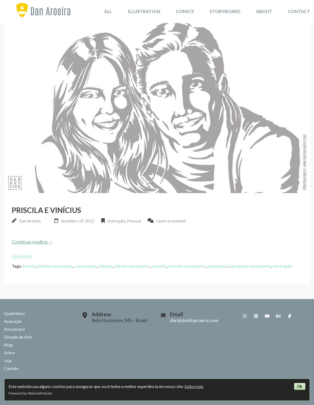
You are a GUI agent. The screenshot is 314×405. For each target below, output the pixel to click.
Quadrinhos (14, 313)
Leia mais (22, 257)
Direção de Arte (18, 336)
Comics (185, 11)
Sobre (9, 352)
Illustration (144, 11)
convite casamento (187, 265)
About (264, 11)
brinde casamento (55, 265)
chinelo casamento (132, 265)
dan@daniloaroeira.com (194, 320)
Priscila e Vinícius (46, 210)
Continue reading (32, 242)
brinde (29, 265)
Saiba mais (194, 386)
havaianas (217, 265)
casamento (85, 265)
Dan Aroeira (30, 220)
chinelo (105, 265)
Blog (8, 344)
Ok (299, 386)
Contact (299, 11)
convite (159, 265)
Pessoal (134, 220)
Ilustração (116, 220)
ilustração (283, 265)
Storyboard (225, 11)
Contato (11, 368)
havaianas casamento (250, 265)
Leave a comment (171, 220)
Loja (8, 360)
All (108, 11)
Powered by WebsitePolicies (30, 393)
